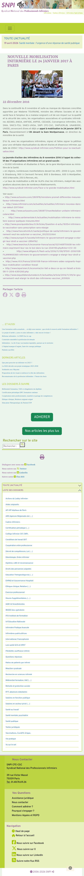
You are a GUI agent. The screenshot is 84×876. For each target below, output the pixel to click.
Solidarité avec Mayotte (10, 369)
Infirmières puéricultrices (16, 633)
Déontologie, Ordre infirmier (17, 557)
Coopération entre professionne (19, 545)
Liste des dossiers (13, 490)
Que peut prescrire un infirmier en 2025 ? (17, 363)
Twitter (21, 469)
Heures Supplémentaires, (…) (18, 598)
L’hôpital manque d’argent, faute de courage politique (21, 346)
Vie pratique (11, 739)
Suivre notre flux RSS (25, 861)
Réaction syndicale (14, 668)
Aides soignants (12, 504)
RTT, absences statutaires (16, 692)
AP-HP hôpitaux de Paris (16, 510)
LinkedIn (22, 473)
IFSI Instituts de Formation (17, 616)
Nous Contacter (22, 759)
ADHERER (42, 417)
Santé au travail (12, 710)
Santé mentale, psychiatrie (17, 715)
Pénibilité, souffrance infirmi (17, 651)
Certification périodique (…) (17, 528)
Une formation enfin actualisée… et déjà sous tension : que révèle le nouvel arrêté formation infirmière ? (40, 329)
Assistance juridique (23, 798)
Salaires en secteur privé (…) (18, 704)
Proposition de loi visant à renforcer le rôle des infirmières (23, 373)
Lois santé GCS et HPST (15, 645)
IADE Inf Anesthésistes (15, 604)
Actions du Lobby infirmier (17, 499)
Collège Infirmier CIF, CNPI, (17, 534)
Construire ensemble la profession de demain (18, 339)
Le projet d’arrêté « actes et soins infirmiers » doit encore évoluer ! (26, 333)
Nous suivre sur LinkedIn (27, 855)
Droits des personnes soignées (18, 569)
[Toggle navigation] (9, 28)
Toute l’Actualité (12, 485)
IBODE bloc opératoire (15, 610)
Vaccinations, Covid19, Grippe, (18, 733)
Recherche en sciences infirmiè (19, 674)
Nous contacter (20, 802)
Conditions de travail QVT (16, 540)
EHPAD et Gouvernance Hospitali (19, 581)
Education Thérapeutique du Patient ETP (17, 403)
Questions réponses (14, 657)
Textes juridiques (13, 727)
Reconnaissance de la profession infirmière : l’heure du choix (24, 376)
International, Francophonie (17, 639)
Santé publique (12, 721)
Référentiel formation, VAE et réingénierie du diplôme (22, 389)
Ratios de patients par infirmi (18, 663)
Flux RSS (19, 477)
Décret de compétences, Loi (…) (19, 551)
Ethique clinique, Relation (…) (18, 586)
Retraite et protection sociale (18, 686)
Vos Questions (21, 793)
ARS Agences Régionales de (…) (19, 516)
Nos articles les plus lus (42, 431)
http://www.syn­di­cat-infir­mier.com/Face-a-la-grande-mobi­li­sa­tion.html (38, 188)
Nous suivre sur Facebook (28, 843)
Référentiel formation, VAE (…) (18, 680)
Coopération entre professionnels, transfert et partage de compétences (27, 396)
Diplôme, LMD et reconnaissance (19, 563)
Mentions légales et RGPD (25, 815)
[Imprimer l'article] (24, 295)
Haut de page (21, 831)
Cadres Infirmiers (13, 522)
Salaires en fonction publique (18, 698)
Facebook (29, 465)
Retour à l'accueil (23, 835)
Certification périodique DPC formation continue (20, 392)
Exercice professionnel (15, 592)
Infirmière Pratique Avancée (17, 627)
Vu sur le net (11, 745)
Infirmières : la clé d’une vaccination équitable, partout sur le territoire (27, 343)
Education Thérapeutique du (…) (19, 575)
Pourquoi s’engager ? (23, 810)
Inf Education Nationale (15, 622)
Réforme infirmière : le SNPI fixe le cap (16, 336)
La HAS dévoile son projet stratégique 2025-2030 (20, 366)
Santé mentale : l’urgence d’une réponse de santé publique (49, 43)
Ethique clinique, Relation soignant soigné (17, 399)
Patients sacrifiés (8, 350)
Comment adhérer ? (22, 806)
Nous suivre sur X (24, 849)
